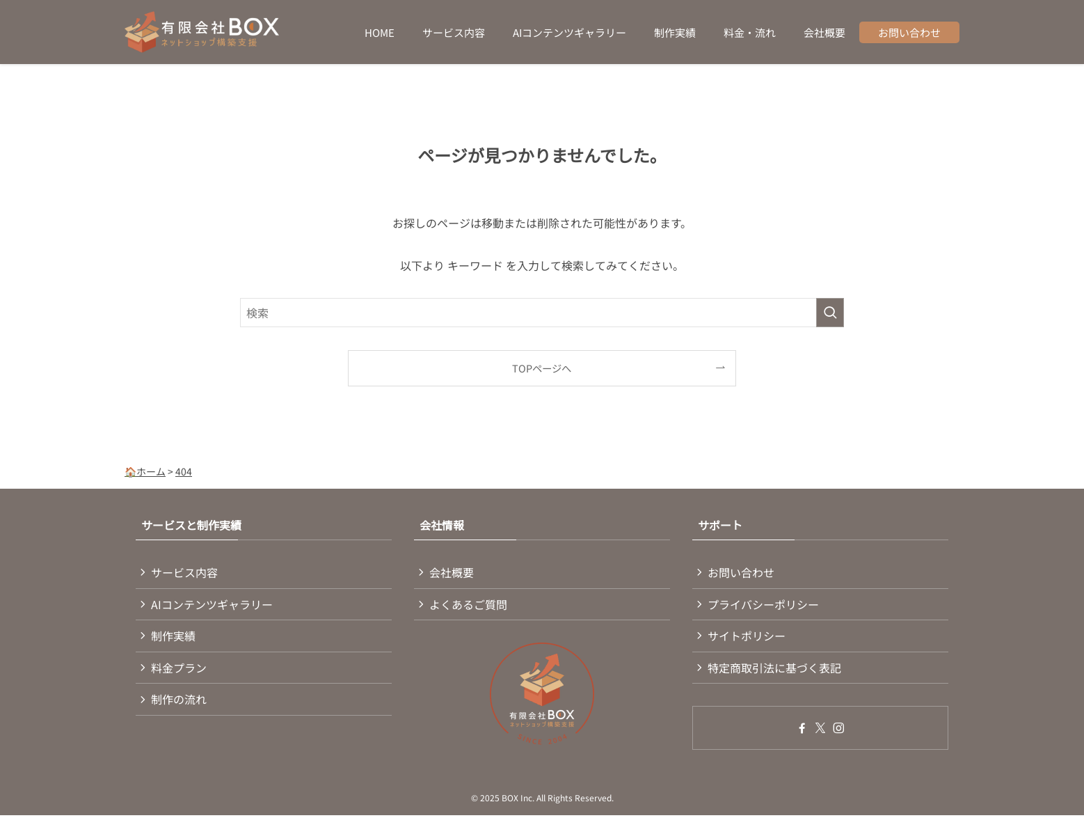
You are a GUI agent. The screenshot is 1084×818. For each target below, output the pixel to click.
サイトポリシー (748, 639)
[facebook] (802, 733)
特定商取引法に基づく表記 (776, 671)
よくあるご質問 (470, 605)
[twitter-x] (820, 733)
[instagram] (838, 733)
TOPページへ (541, 368)
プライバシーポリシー (764, 605)
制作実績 (174, 639)
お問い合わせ (742, 573)
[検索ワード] (542, 312)
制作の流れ (180, 704)
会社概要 (453, 573)
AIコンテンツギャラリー (213, 605)
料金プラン (180, 671)
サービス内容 (185, 573)
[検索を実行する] (830, 312)
